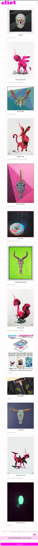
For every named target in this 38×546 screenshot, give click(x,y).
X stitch (13, 37)
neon (8, 82)
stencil (18, 159)
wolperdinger (20, 82)
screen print (13, 82)
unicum (9, 37)
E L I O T (6, 531)
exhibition (9, 372)
